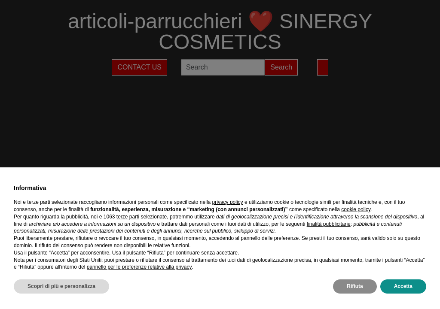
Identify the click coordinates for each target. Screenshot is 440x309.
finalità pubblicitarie (329, 224)
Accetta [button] (403, 286)
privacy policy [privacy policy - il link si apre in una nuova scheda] (227, 202)
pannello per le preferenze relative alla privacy (139, 267)
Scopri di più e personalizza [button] (61, 286)
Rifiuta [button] (355, 286)
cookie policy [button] (355, 209)
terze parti (127, 217)
